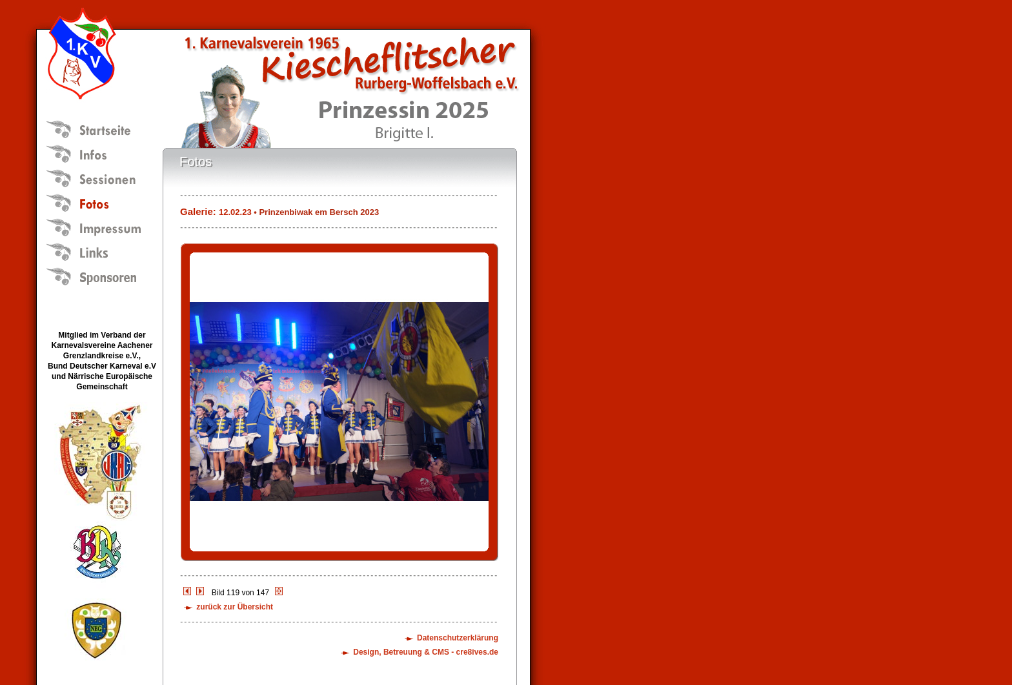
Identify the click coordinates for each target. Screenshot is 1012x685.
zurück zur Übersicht (234, 606)
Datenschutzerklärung (457, 637)
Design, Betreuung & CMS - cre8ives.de (425, 652)
